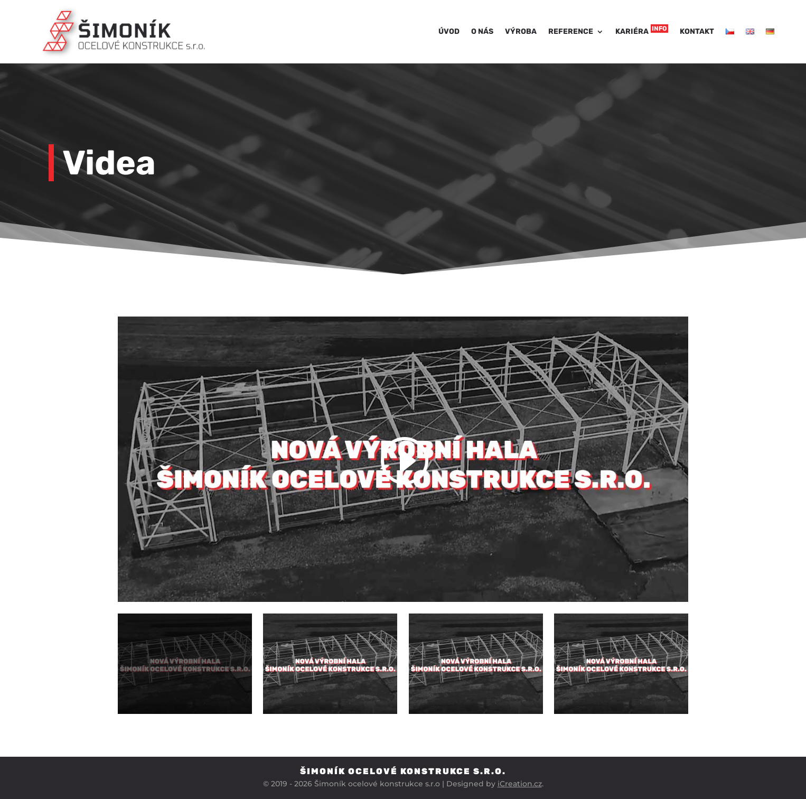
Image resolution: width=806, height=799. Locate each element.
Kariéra (641, 30)
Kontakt (697, 31)
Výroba (521, 31)
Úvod (449, 31)
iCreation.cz (520, 783)
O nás (482, 31)
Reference (570, 31)
